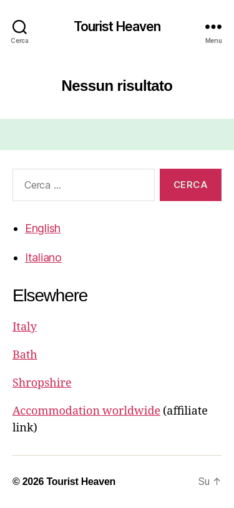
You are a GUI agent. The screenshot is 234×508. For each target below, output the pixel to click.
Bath (24, 355)
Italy (24, 327)
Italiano (43, 257)
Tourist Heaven (117, 26)
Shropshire (42, 383)
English (43, 228)
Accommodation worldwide (86, 411)
